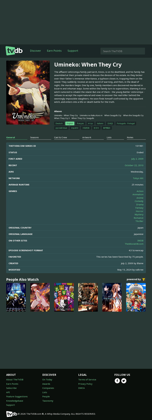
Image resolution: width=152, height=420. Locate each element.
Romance (138, 217)
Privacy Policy (85, 383)
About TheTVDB (14, 379)
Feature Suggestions (17, 396)
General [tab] (10, 137)
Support (73, 50)
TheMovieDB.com (134, 243)
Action (140, 191)
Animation (138, 194)
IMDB (140, 240)
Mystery (139, 214)
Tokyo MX (138, 178)
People (46, 396)
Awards (46, 383)
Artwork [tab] (86, 137)
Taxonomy (47, 400)
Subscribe (11, 387)
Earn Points (54, 50)
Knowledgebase (14, 400)
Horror (139, 211)
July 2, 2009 (137, 158)
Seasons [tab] (34, 137)
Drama (139, 204)
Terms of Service (87, 379)
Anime (140, 197)
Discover (35, 50)
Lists (44, 392)
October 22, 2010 (134, 165)
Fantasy (139, 207)
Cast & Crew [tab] (60, 137)
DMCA (81, 387)
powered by (136, 279)
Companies (48, 387)
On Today (47, 379)
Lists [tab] (109, 137)
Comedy (139, 201)
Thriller (139, 221)
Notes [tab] (130, 137)
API (8, 392)
